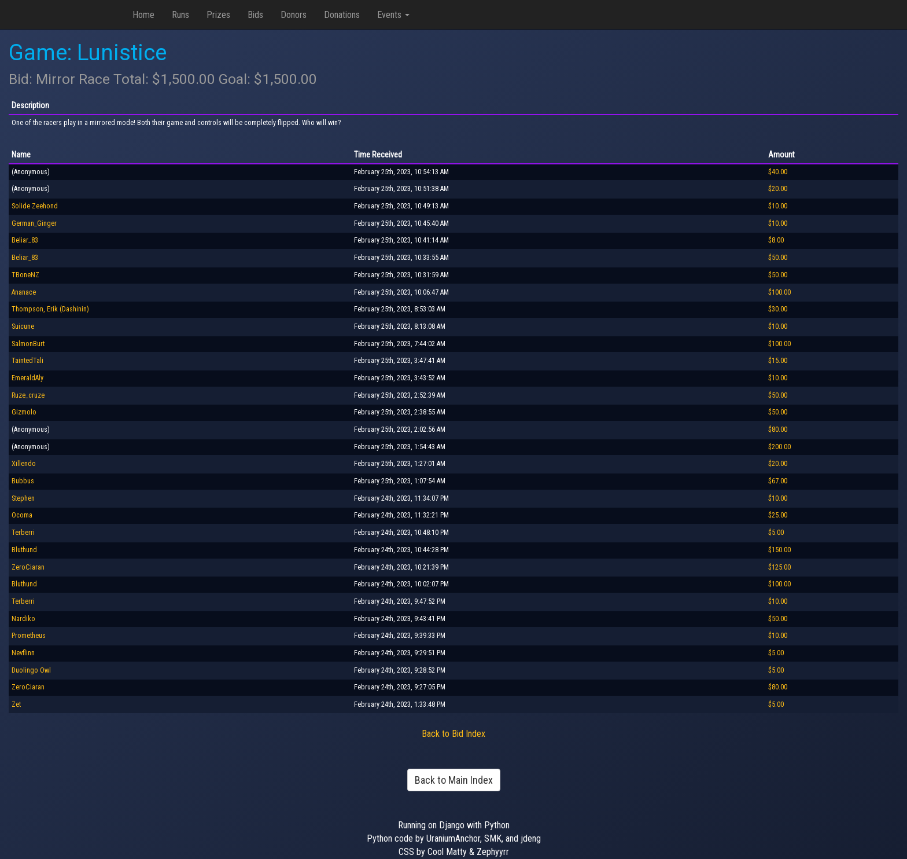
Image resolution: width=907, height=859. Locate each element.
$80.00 (777, 429)
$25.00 (777, 515)
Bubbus (23, 481)
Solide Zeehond (35, 206)
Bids (255, 14)
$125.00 (779, 567)
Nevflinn (23, 653)
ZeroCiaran (28, 567)
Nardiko (23, 619)
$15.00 (777, 361)
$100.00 (779, 292)
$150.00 (779, 550)
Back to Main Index (454, 780)
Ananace (24, 292)
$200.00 (779, 447)
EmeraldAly (27, 378)
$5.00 (776, 532)
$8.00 (776, 240)
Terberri (23, 532)
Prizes (218, 14)
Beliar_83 (25, 240)
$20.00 (777, 189)
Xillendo (24, 464)
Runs (180, 14)
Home (143, 14)
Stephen (23, 498)
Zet (16, 704)
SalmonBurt (28, 344)
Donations (342, 14)
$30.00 (777, 309)
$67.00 (777, 481)
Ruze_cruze (28, 395)
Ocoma (22, 515)
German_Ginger (34, 223)
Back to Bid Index (453, 733)
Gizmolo (24, 412)
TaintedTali (27, 361)
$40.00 (777, 172)
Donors (294, 14)
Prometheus (29, 636)
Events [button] (393, 14)
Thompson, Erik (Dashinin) (50, 309)
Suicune (23, 326)
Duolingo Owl (31, 670)
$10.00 (777, 206)
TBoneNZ (25, 275)
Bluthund (24, 550)
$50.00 (777, 258)
